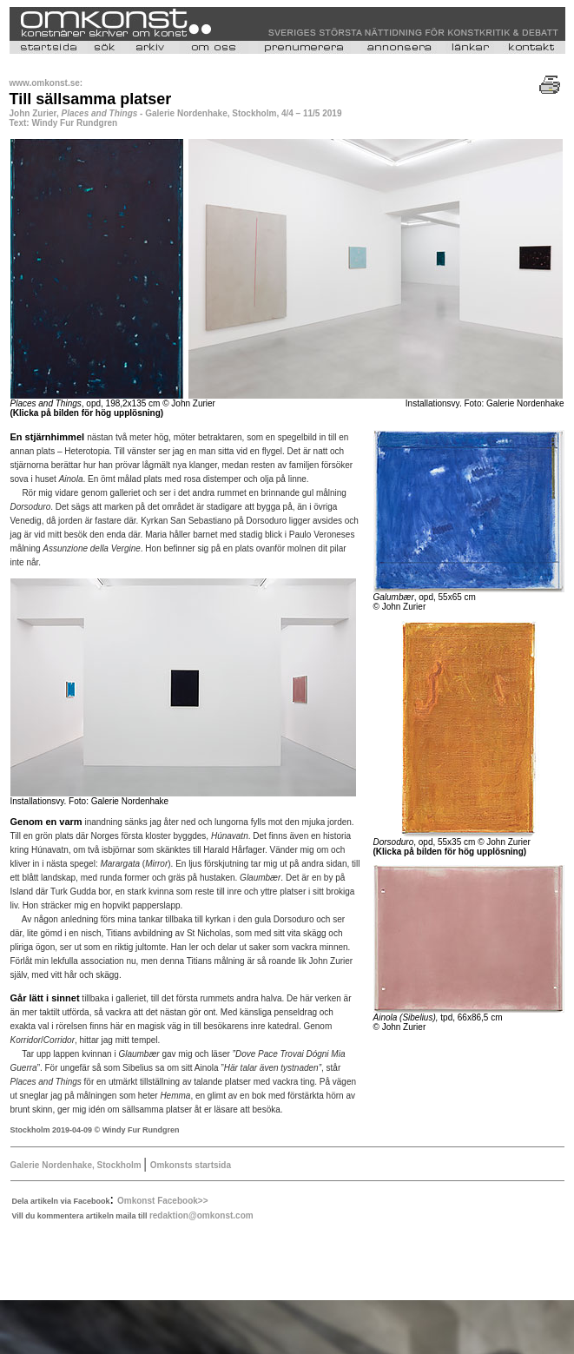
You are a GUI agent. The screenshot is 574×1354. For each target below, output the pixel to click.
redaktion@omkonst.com (201, 1215)
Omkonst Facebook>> (162, 1200)
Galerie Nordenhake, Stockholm (77, 1165)
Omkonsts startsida (190, 1165)
